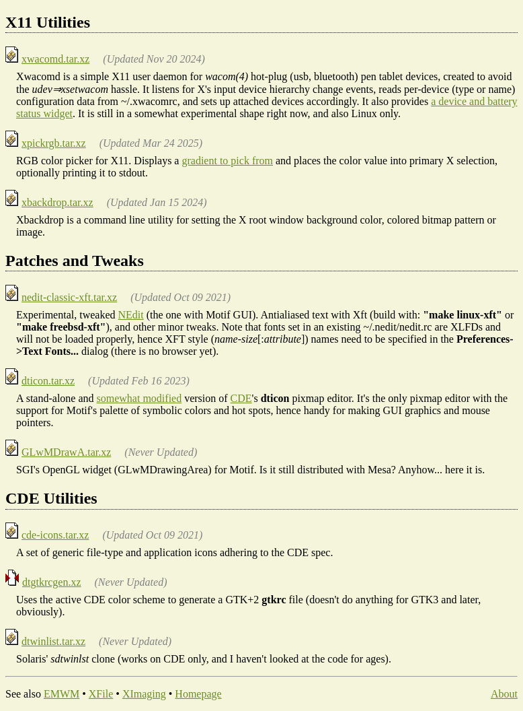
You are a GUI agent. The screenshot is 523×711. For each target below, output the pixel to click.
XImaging (144, 694)
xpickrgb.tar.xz (54, 143)
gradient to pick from (227, 160)
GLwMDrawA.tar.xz (66, 452)
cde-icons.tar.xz (55, 535)
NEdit (131, 314)
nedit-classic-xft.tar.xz (69, 297)
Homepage (198, 694)
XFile (101, 694)
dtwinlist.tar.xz (53, 641)
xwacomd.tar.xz (55, 59)
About (504, 694)
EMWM (61, 694)
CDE (241, 398)
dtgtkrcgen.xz (51, 582)
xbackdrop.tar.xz (57, 202)
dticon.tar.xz (48, 380)
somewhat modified (139, 398)
